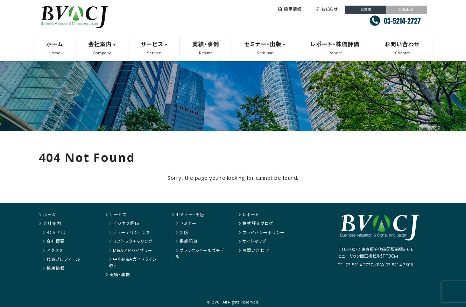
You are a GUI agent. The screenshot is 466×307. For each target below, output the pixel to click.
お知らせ (327, 9)
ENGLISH (407, 9)
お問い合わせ (401, 44)
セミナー (188, 223)
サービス (152, 44)
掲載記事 (188, 241)
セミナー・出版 (263, 44)
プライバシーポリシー (263, 233)
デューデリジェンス (131, 233)
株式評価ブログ (257, 223)
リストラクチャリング (133, 241)
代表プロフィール (63, 259)
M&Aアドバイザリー (133, 250)
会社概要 (56, 241)
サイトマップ (254, 241)
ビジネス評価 (126, 223)
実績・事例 (205, 44)
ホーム (54, 44)
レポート (250, 215)
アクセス (55, 250)
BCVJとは (56, 233)
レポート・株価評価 (334, 44)
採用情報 (290, 9)
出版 (184, 233)
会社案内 (100, 44)
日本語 (366, 9)
